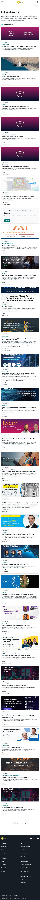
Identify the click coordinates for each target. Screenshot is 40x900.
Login (22, 879)
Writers (3, 871)
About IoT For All (25, 846)
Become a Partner (25, 871)
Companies (4, 868)
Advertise (23, 856)
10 (25, 823)
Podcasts (3, 849)
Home (2, 861)
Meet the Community (26, 864)
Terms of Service (24, 898)
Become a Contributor (26, 868)
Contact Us (23, 882)
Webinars (3, 846)
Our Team (23, 849)
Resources (4, 853)
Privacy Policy (15, 898)
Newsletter (23, 853)
